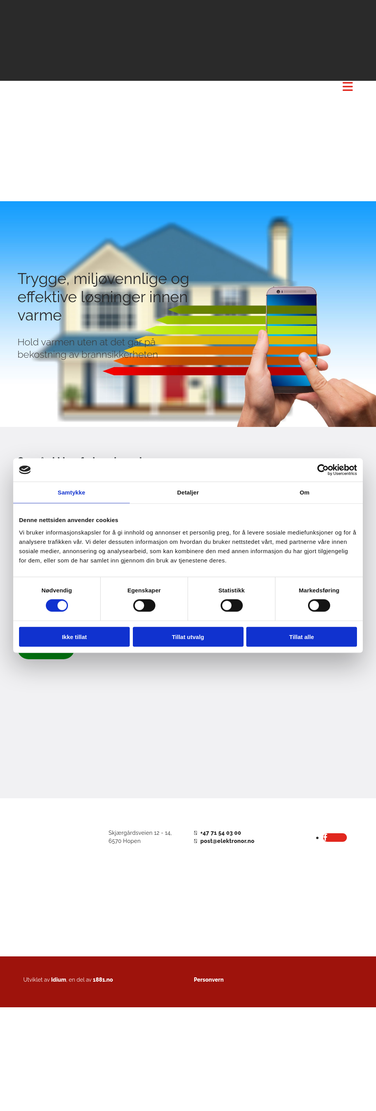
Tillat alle (301, 636)
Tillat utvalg (188, 636)
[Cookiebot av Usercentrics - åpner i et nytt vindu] (323, 470)
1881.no (103, 980)
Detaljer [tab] (188, 492)
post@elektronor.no (227, 841)
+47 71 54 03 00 (220, 833)
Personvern (209, 980)
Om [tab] (304, 492)
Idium (58, 980)
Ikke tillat (74, 636)
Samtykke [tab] (71, 492)
